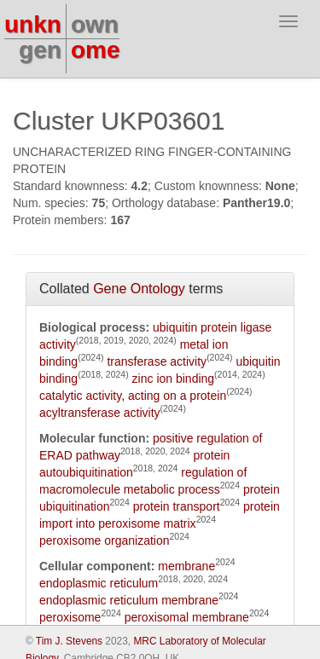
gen (40, 50)
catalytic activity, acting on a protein (132, 395)
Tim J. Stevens (69, 641)
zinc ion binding (173, 378)
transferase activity (157, 361)
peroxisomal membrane (187, 617)
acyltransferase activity (99, 412)
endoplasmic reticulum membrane (128, 600)
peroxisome (70, 617)
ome (95, 50)
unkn (32, 24)
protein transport (176, 506)
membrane (186, 566)
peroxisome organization (104, 540)
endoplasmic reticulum (98, 583)
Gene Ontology (139, 288)
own (95, 24)
